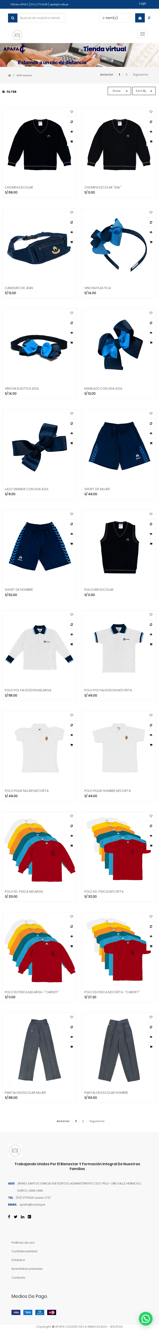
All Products (24, 75)
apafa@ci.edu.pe (59, 4)
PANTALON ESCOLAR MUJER (25, 1092)
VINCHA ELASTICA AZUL (22, 388)
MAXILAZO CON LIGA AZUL (103, 388)
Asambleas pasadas (27, 1268)
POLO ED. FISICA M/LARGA (24, 891)
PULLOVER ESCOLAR (98, 589)
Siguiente (140, 75)
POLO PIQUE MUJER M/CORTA (27, 791)
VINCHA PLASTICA (97, 288)
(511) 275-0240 (39, 4)
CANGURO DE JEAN (19, 288)
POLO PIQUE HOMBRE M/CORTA (107, 791)
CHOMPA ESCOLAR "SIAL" (102, 187)
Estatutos (18, 1260)
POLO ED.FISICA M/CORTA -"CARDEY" (112, 992)
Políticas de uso (23, 1242)
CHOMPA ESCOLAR (19, 187)
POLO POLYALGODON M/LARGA (28, 690)
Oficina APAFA (19, 4)
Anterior (106, 75)
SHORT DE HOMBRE (19, 589)
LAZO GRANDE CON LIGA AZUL (27, 489)
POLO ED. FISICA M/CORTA (103, 891)
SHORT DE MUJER (97, 489)
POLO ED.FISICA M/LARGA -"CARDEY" (32, 992)
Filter (9, 92)
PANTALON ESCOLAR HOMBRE (106, 1092)
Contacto (18, 1277)
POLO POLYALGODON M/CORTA (108, 690)
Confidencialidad (24, 1251)
